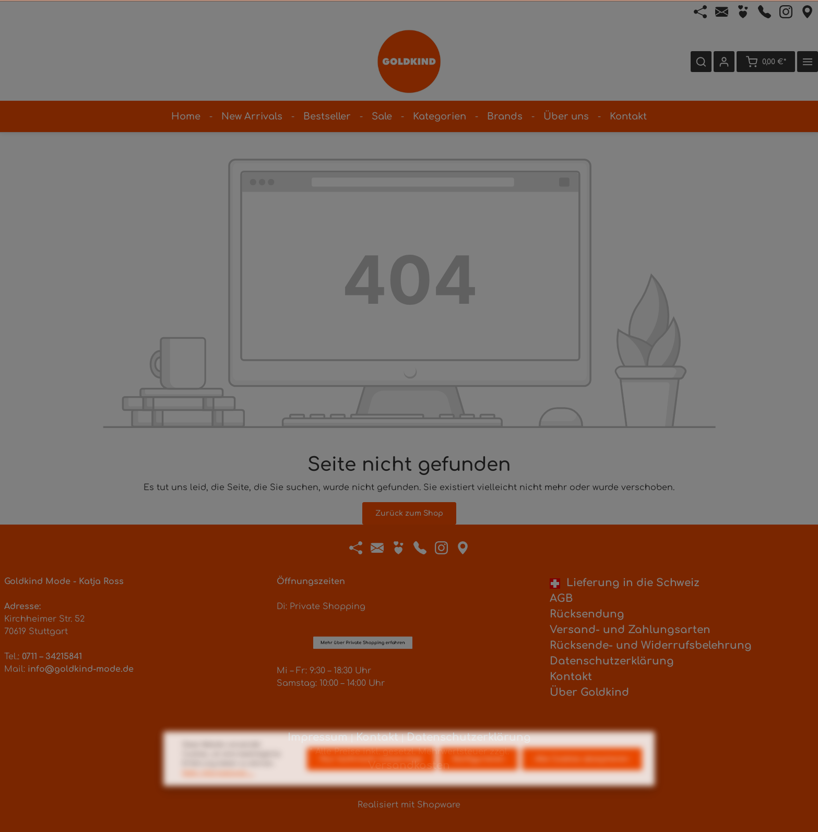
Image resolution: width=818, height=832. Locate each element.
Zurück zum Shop (409, 513)
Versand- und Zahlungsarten (630, 630)
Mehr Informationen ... (218, 793)
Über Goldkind (589, 692)
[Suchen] (701, 61)
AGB (561, 598)
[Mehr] (807, 61)
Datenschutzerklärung (612, 661)
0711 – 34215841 (52, 656)
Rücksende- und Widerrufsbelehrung (651, 645)
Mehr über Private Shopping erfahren (362, 575)
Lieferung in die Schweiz (625, 583)
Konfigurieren (479, 779)
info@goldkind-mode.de (81, 669)
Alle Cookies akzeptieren (582, 779)
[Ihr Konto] (724, 61)
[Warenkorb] (766, 61)
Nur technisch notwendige (371, 779)
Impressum (318, 737)
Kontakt (571, 677)
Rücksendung (587, 614)
